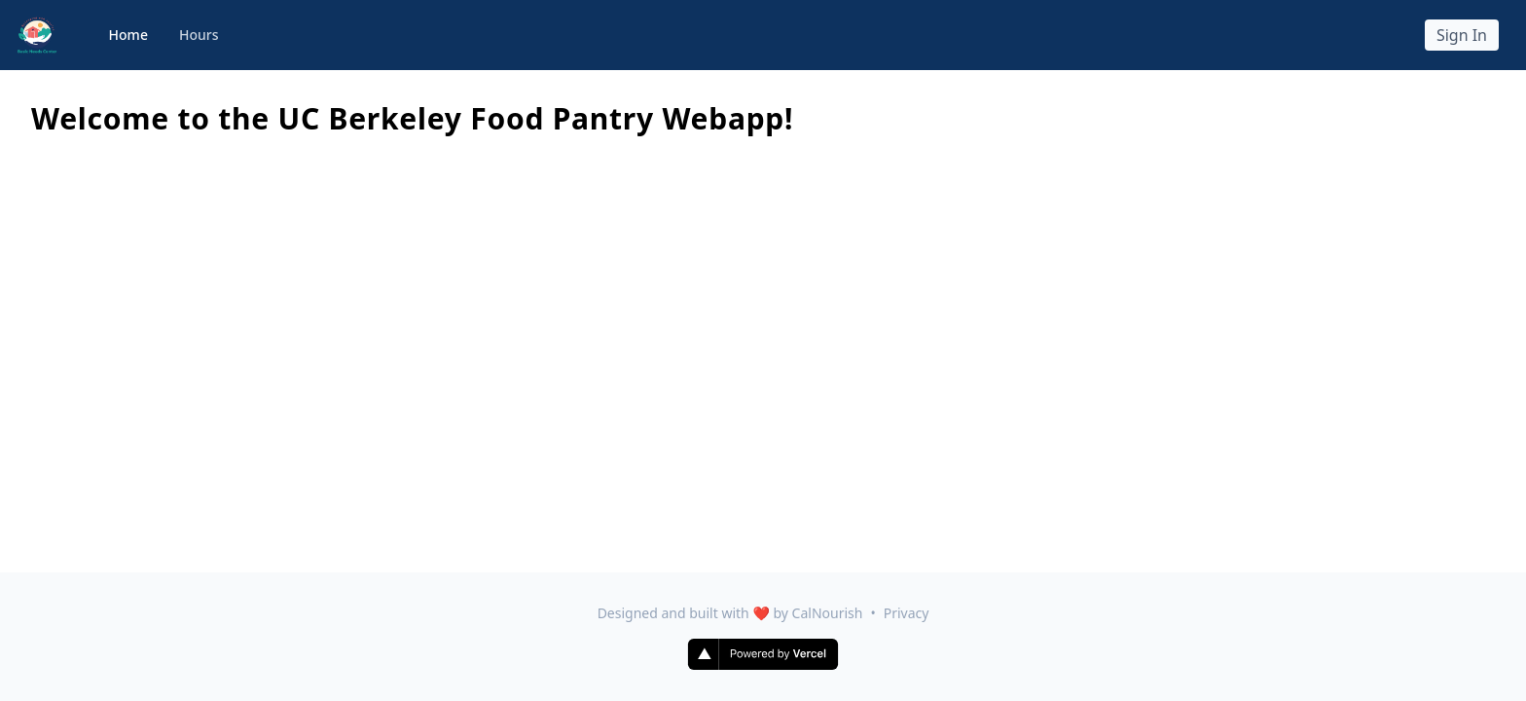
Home (128, 34)
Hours (199, 34)
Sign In (1461, 35)
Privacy (906, 613)
